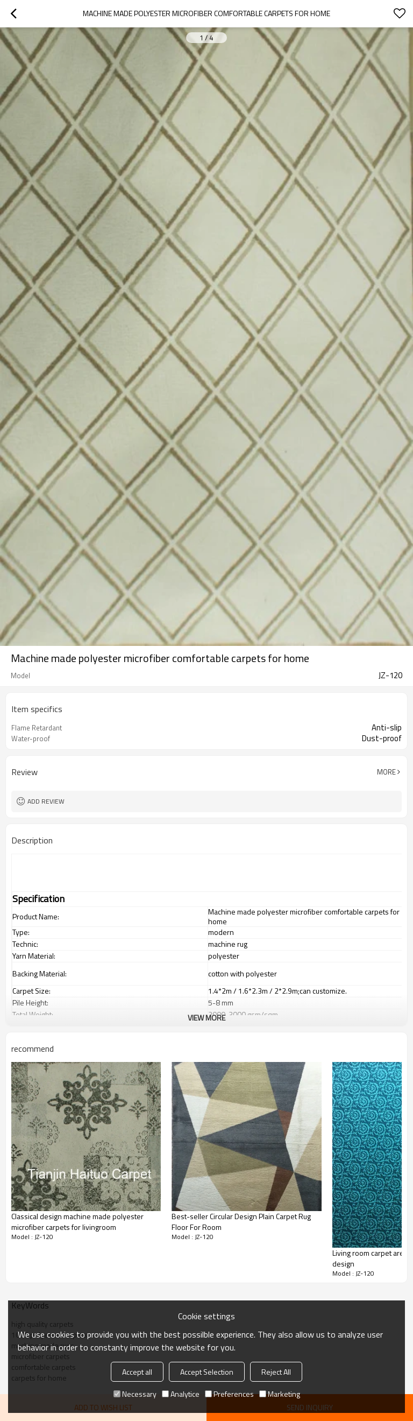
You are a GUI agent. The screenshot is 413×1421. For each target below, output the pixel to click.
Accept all (137, 1371)
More (386, 771)
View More (206, 1017)
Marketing (279, 1393)
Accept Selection (206, 1371)
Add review (46, 801)
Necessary (134, 1393)
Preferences (229, 1393)
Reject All (276, 1371)
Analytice (181, 1393)
